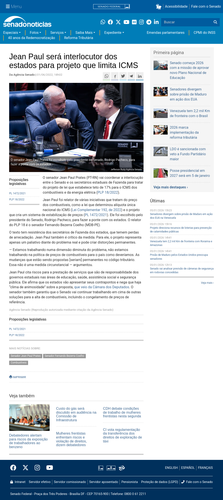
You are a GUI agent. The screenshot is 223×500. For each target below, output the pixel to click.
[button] (159, 7)
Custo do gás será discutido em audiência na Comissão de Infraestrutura (76, 414)
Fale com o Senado (206, 6)
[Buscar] (215, 22)
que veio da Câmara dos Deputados (101, 287)
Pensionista (130, 482)
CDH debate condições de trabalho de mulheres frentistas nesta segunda (122, 412)
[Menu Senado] (13, 6)
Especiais (10, 33)
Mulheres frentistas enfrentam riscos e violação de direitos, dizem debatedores (71, 439)
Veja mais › (207, 282)
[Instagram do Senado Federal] (37, 468)
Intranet (17, 482)
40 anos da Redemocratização (31, 38)
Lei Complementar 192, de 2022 (96, 210)
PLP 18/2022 (16, 199)
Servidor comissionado (70, 482)
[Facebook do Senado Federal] (14, 468)
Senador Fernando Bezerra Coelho (64, 355)
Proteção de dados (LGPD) (159, 482)
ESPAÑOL (188, 468)
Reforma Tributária (78, 38)
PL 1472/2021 (17, 193)
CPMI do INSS (204, 33)
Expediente (112, 33)
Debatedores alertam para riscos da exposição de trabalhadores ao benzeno (28, 441)
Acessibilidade (176, 6)
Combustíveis (19, 362)
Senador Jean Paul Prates (26, 355)
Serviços (57, 33)
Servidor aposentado (103, 482)
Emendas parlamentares (165, 33)
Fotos (34, 33)
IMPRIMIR (17, 377)
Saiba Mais (84, 33)
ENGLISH (171, 468)
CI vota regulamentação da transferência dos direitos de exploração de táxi (122, 435)
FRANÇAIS (205, 468)
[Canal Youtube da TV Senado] (48, 468)
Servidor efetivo (40, 482)
